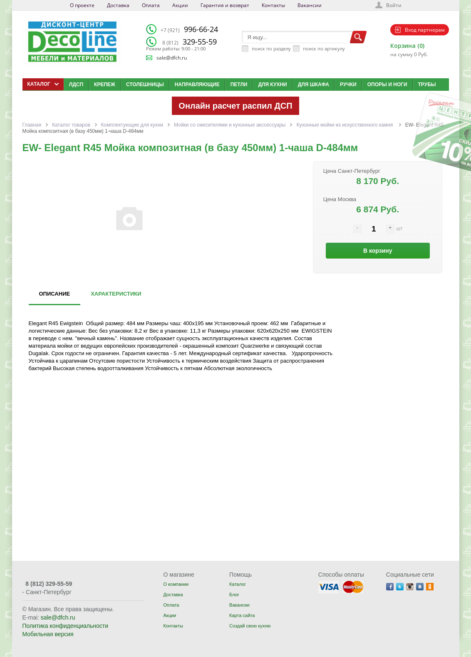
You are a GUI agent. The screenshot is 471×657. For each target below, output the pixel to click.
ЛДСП (76, 84)
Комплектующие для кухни (132, 125)
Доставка (118, 5)
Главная (32, 125)
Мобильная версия (48, 634)
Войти (394, 5)
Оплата (151, 5)
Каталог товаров (71, 125)
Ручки (348, 84)
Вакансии (309, 5)
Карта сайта (242, 615)
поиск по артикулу (324, 48)
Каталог (237, 584)
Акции (180, 5)
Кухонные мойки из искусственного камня (345, 125)
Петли (239, 84)
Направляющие (197, 84)
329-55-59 (189, 42)
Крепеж (104, 84)
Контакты (273, 5)
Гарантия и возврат (225, 5)
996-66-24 (189, 29)
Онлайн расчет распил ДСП (235, 105)
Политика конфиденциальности (65, 625)
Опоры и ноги (387, 84)
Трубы (427, 84)
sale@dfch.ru (171, 57)
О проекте (82, 5)
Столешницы (145, 84)
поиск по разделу (271, 48)
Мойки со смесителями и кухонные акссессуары (229, 125)
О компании (175, 584)
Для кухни (272, 84)
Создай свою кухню (249, 625)
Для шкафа (313, 84)
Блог (234, 594)
